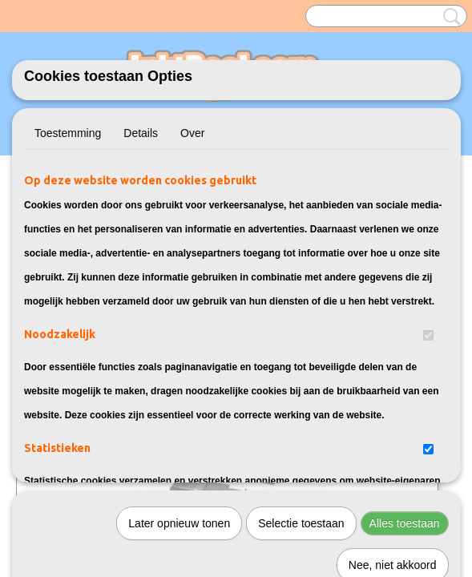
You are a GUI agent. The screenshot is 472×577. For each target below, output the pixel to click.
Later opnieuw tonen (179, 345)
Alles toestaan (404, 345)
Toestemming (67, 133)
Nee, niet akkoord (393, 387)
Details (140, 133)
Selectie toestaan (301, 345)
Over (192, 133)
